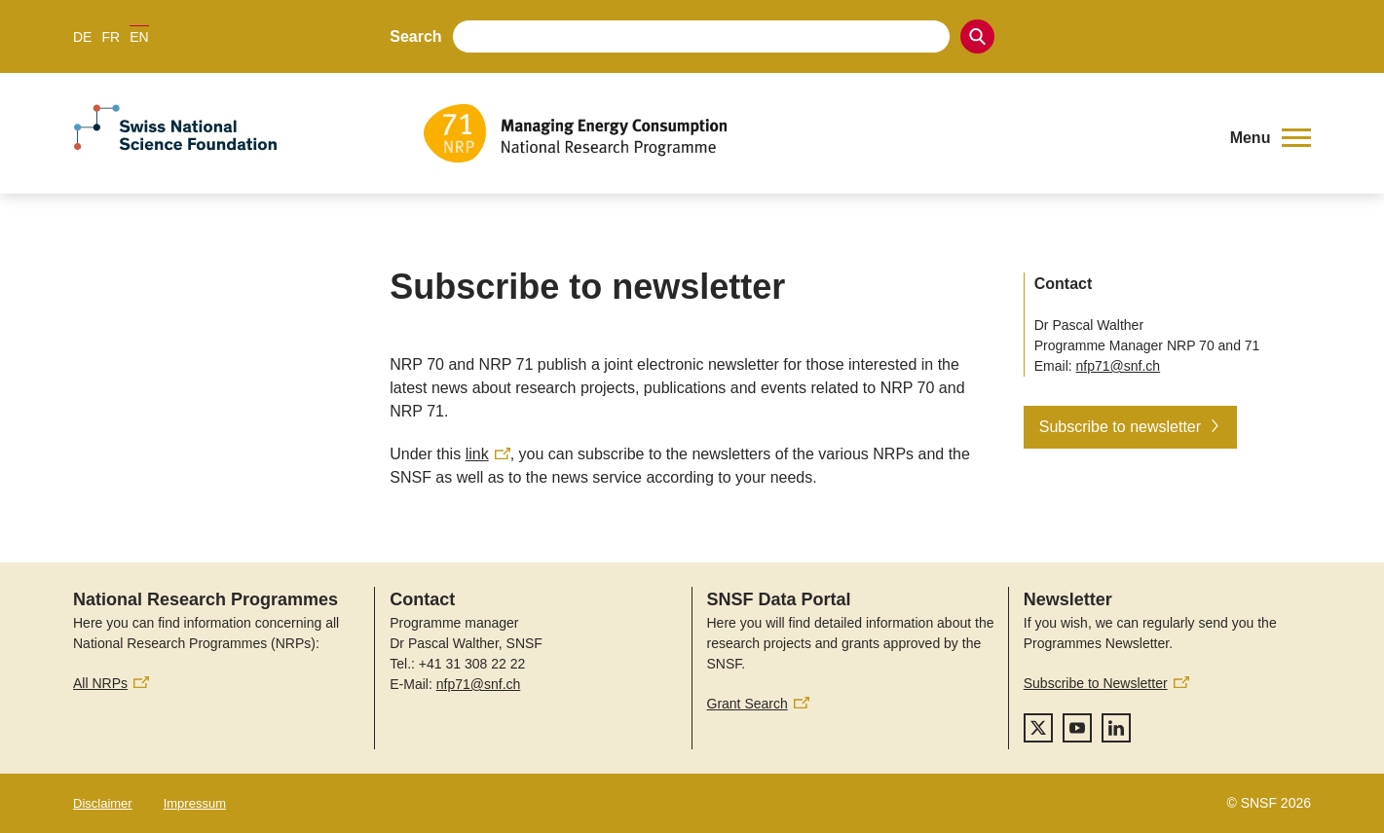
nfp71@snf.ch (1118, 366)
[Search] (977, 36)
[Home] (813, 133)
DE (82, 37)
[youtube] (1077, 727)
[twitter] (1038, 727)
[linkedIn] (1116, 727)
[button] (1270, 138)
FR (110, 37)
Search (415, 36)
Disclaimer (102, 803)
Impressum (195, 803)
